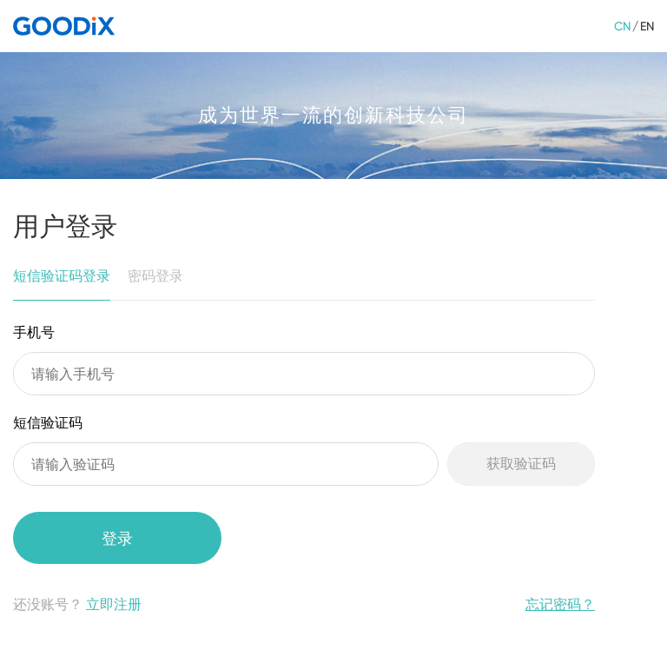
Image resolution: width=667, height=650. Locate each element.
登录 (117, 538)
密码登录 (155, 276)
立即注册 (114, 604)
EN (647, 26)
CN (622, 26)
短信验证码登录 (61, 276)
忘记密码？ (560, 604)
